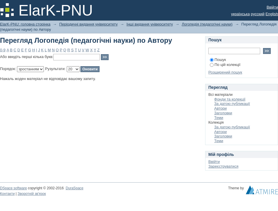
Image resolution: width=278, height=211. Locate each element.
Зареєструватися (223, 166)
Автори (220, 108)
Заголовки (223, 113)
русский (258, 14)
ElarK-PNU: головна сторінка (25, 24)
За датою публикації (232, 103)
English (271, 14)
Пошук (218, 59)
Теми (218, 117)
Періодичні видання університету (88, 24)
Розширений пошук (225, 72)
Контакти (7, 194)
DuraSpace (74, 188)
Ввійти (272, 7)
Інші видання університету (149, 24)
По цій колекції (225, 64)
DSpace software (13, 188)
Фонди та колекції (230, 99)
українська (240, 14)
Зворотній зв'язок (32, 194)
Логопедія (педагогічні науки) (207, 24)
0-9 (3, 50)
